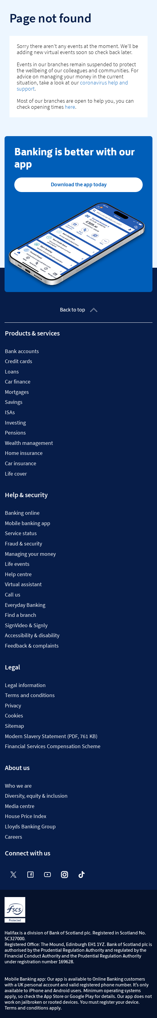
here (70, 106)
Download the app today (78, 184)
